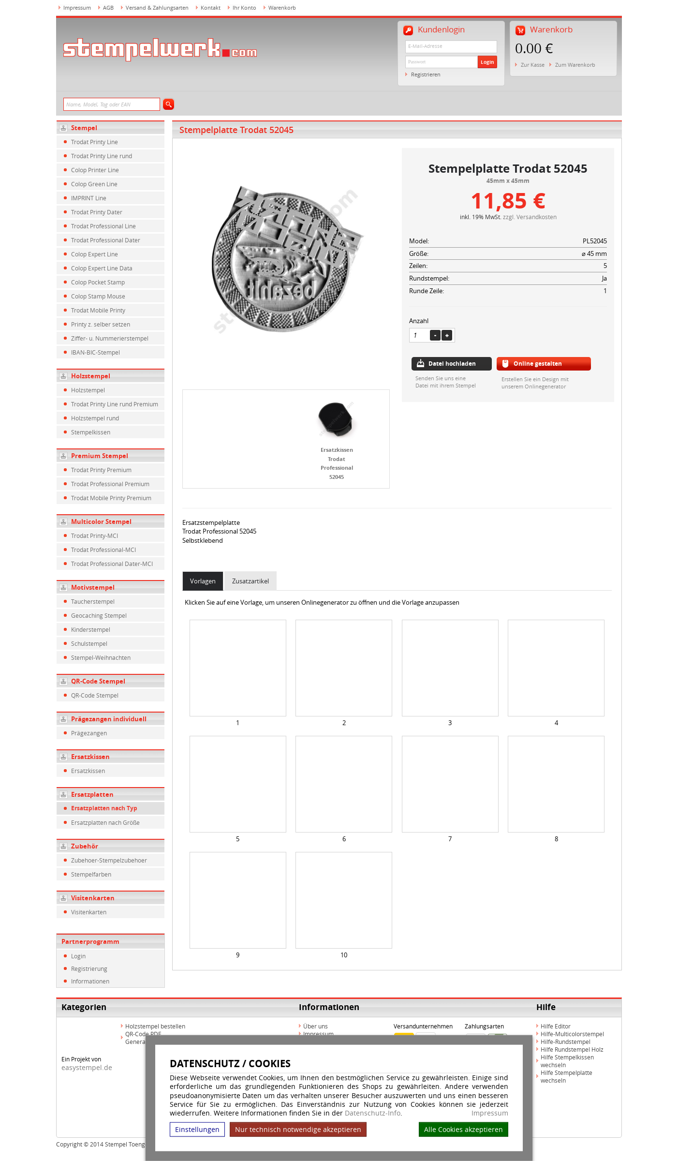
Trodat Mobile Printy (98, 310)
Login (487, 62)
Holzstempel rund (95, 418)
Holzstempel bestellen (155, 1026)
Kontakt (211, 7)
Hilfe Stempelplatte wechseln (566, 1076)
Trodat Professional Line (103, 226)
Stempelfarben (91, 874)
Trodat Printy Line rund (101, 156)
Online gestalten (538, 363)
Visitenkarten (93, 897)
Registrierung (89, 968)
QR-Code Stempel (98, 681)
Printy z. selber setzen (100, 324)
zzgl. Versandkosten (530, 217)
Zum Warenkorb (575, 64)
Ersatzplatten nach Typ (104, 808)
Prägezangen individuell (109, 718)
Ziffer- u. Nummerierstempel (109, 338)
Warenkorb (282, 7)
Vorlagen (203, 581)
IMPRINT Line (88, 198)
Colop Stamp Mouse (98, 296)
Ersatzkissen (90, 756)
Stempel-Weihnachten (101, 657)
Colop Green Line (94, 184)
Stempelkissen (90, 432)
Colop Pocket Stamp (98, 282)
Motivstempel (93, 587)
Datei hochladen (452, 363)
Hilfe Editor (556, 1026)
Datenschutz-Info (372, 1112)
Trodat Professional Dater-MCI (112, 563)
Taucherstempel (93, 601)
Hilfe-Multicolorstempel (572, 1034)
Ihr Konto (244, 7)
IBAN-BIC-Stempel (95, 352)
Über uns (315, 1026)
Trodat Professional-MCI (103, 549)
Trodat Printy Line (94, 142)
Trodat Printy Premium (101, 470)
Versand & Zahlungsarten (157, 7)
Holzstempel (90, 376)
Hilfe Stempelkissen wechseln (567, 1061)
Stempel (84, 127)
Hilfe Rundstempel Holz (572, 1049)
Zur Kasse (533, 64)
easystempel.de (86, 1067)
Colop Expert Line (94, 254)
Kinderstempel (90, 629)
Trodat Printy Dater (96, 212)
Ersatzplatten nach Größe (105, 822)
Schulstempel (89, 643)
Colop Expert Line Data (102, 268)
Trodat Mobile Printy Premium (111, 498)
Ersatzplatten (92, 794)
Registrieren (426, 74)
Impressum (490, 1113)
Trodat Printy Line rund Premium (114, 404)
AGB (108, 7)
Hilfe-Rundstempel (565, 1041)
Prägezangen (89, 733)
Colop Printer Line (95, 170)
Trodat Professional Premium (110, 484)
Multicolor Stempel (101, 521)
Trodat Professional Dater (105, 240)
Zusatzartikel (250, 581)
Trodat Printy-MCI (94, 535)
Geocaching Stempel (99, 615)
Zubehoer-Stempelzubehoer (109, 860)
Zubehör (84, 846)
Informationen (90, 981)
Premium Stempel (99, 455)
